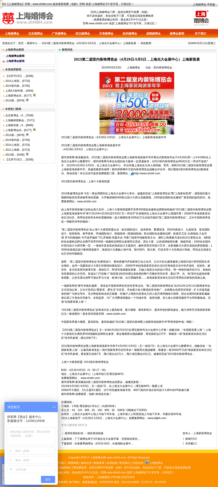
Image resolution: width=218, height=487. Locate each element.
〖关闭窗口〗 (191, 443)
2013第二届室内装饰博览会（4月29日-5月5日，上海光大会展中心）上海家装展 (89, 43)
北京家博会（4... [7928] (19, 115)
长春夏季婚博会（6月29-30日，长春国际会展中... (104, 443)
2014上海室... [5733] (17, 80)
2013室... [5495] (15, 154)
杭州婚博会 (130, 33)
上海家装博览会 (202, 433)
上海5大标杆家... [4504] (19, 90)
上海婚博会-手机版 (204, 4)
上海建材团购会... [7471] (19, 120)
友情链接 (112, 462)
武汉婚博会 (82, 33)
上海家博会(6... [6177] (18, 95)
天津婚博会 (106, 33)
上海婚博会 (15, 4)
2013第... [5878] (15, 100)
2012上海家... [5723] (17, 149)
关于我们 (200, 33)
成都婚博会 (153, 33)
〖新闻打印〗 (191, 438)
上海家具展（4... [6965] (19, 125)
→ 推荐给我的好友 (72, 433)
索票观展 (73, 462)
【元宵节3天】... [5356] (19, 76)
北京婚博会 (35, 33)
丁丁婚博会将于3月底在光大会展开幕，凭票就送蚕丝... (107, 438)
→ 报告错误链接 (93, 433)
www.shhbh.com (42, 4)
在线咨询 (137, 462)
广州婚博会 (59, 33)
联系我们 (124, 462)
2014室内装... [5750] (17, 85)
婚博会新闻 (177, 33)
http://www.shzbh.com (147, 173)
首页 (21, 43)
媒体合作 (86, 462)
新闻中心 (32, 43)
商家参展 (99, 462)
